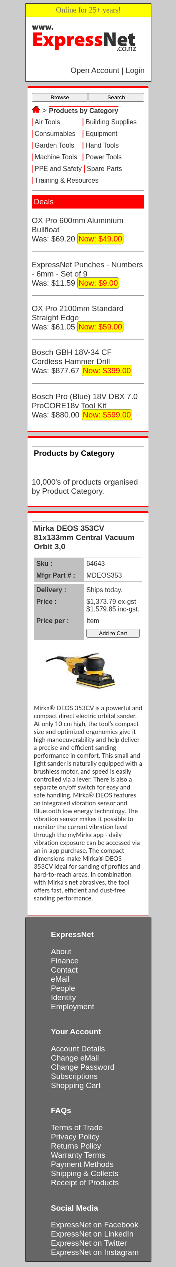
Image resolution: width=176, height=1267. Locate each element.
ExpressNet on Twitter (89, 1243)
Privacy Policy (75, 1136)
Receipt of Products (85, 1182)
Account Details (78, 1048)
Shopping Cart (76, 1085)
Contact (64, 969)
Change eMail (75, 1057)
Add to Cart (113, 633)
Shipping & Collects (84, 1173)
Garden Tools (54, 145)
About (61, 951)
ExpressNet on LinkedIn (92, 1233)
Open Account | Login (107, 70)
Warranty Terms (78, 1155)
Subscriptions (74, 1076)
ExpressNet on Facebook (94, 1224)
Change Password (82, 1067)
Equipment (101, 133)
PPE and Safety (58, 168)
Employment (72, 1006)
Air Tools (47, 122)
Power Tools (103, 157)
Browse (59, 97)
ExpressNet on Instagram (95, 1252)
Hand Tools (102, 145)
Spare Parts (104, 168)
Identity (63, 997)
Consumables (55, 133)
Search (116, 97)
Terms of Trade (77, 1127)
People (63, 988)
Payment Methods (82, 1164)
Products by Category (83, 110)
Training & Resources (66, 180)
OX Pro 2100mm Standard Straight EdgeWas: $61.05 (77, 318)
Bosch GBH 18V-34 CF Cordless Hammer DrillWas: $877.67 (82, 362)
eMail (60, 979)
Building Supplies (111, 122)
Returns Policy (76, 1145)
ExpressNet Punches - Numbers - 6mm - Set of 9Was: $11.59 (87, 274)
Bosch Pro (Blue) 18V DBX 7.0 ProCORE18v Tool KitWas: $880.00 (85, 406)
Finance (64, 960)
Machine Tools (56, 157)
